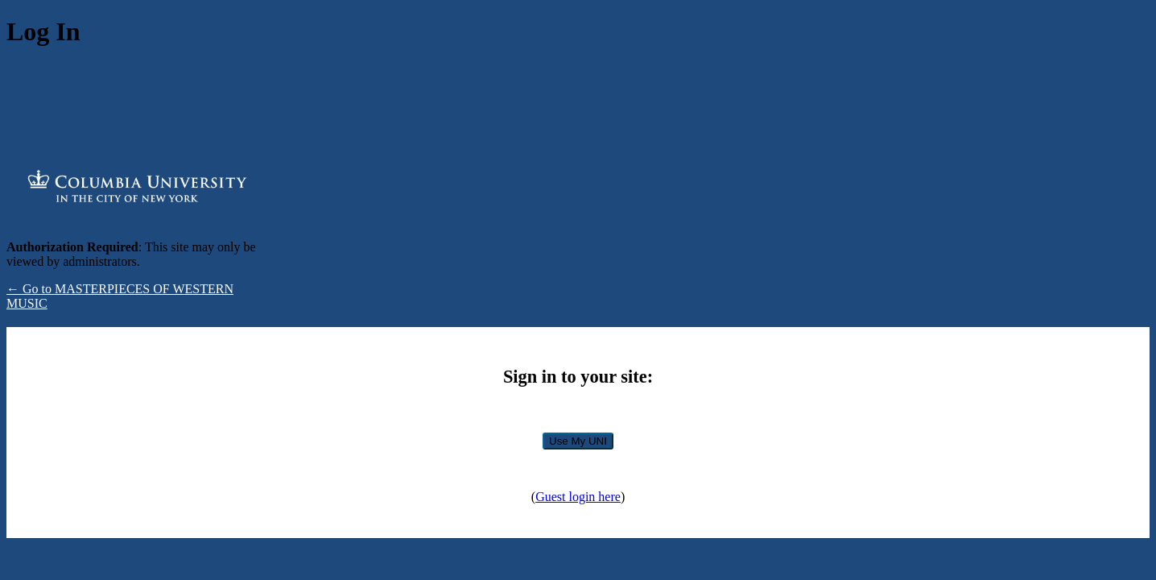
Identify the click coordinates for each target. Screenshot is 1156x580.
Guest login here (578, 496)
